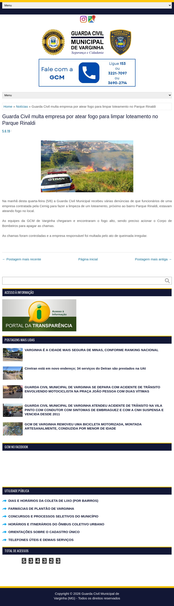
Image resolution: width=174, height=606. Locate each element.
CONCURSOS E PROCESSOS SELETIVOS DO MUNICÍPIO (53, 516)
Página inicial (88, 259)
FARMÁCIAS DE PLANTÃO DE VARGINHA (41, 508)
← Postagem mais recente (21, 259)
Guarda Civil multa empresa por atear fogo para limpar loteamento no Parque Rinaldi (80, 120)
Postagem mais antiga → (153, 259)
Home (8, 106)
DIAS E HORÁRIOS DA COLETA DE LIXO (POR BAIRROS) (53, 501)
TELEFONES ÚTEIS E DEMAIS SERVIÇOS (40, 540)
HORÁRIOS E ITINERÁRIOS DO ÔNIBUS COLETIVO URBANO (56, 524)
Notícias (22, 106)
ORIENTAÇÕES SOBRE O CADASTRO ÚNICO (44, 532)
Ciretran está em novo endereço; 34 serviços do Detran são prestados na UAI (85, 368)
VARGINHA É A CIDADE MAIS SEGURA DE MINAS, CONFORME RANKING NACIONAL (91, 350)
